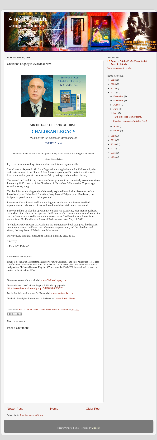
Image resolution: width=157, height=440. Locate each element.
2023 (113, 88)
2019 (113, 140)
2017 (113, 148)
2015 (113, 157)
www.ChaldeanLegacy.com (54, 280)
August (117, 105)
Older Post (93, 408)
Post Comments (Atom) (31, 415)
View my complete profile (120, 68)
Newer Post (15, 408)
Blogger (96, 428)
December (119, 96)
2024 (113, 84)
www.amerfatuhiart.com (62, 293)
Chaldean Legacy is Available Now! (130, 121)
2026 (113, 80)
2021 (113, 92)
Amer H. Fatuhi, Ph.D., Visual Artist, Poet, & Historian (129, 62)
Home (54, 408)
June (116, 109)
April (116, 126)
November (119, 100)
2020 (113, 136)
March (117, 130)
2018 (113, 144)
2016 (113, 153)
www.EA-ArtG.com (66, 298)
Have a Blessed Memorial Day (127, 117)
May (116, 113)
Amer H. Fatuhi (28, 19)
